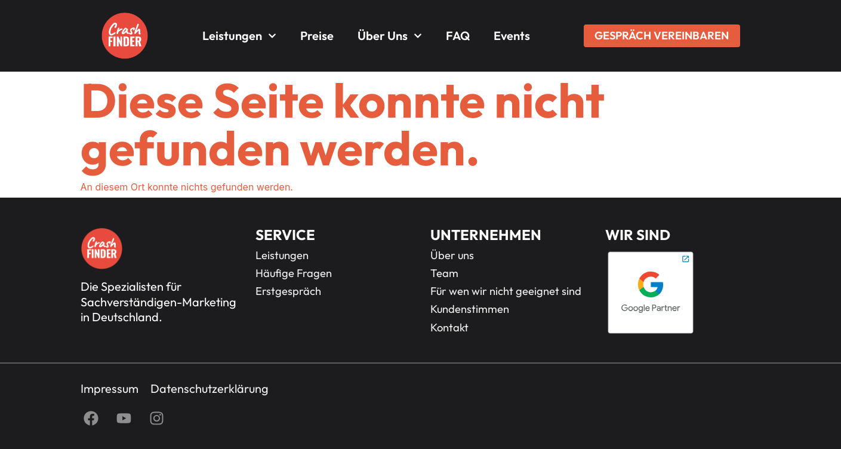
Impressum (109, 389)
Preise (317, 35)
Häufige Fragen (293, 273)
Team (444, 273)
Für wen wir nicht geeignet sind (505, 291)
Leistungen (239, 36)
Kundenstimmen (469, 309)
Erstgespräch (288, 291)
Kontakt (449, 327)
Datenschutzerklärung (209, 389)
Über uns (390, 36)
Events (512, 35)
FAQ (458, 35)
